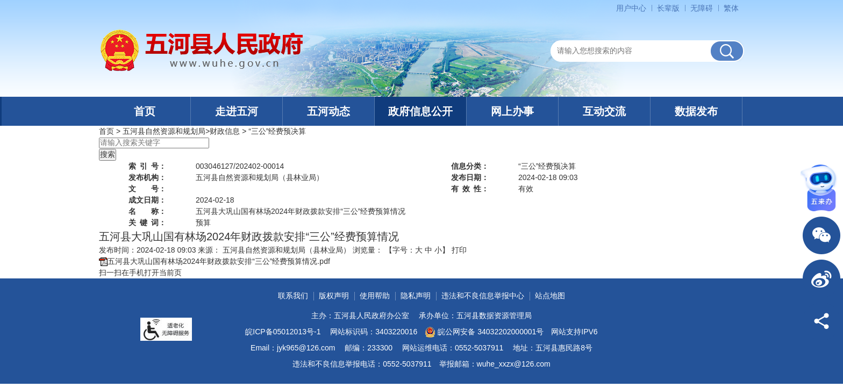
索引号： (147, 166)
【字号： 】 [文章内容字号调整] (417, 250)
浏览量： (368, 250)
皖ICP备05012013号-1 (282, 331)
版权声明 (334, 295)
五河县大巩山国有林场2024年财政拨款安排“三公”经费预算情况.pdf (219, 261)
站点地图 (550, 295)
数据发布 (696, 111)
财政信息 (225, 131)
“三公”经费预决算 (277, 131)
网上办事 (512, 111)
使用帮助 (375, 295)
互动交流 (604, 111)
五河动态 (328, 111)
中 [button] (428, 250)
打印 (459, 250)
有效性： (470, 188)
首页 (144, 111)
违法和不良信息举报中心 (482, 295)
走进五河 (236, 111)
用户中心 (631, 8)
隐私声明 (416, 295)
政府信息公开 (420, 111)
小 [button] (438, 250)
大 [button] (419, 250)
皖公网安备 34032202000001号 (484, 332)
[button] (668, 8)
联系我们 (293, 295)
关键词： (147, 222)
